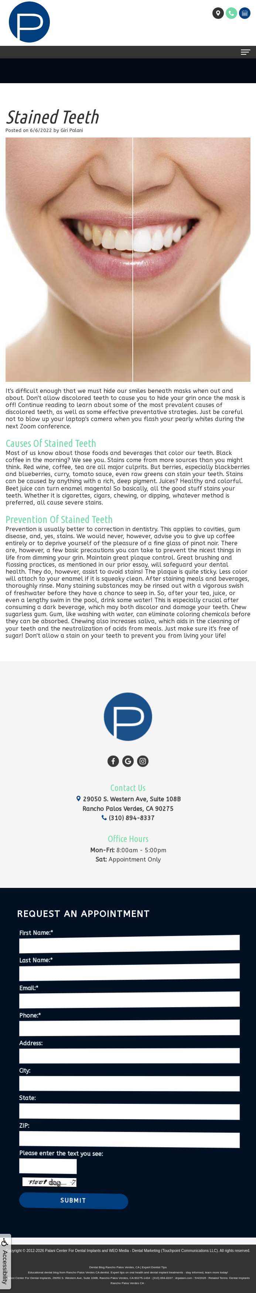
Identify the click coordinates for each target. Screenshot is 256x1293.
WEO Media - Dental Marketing (134, 1251)
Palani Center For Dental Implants (73, 1251)
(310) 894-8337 (128, 804)
